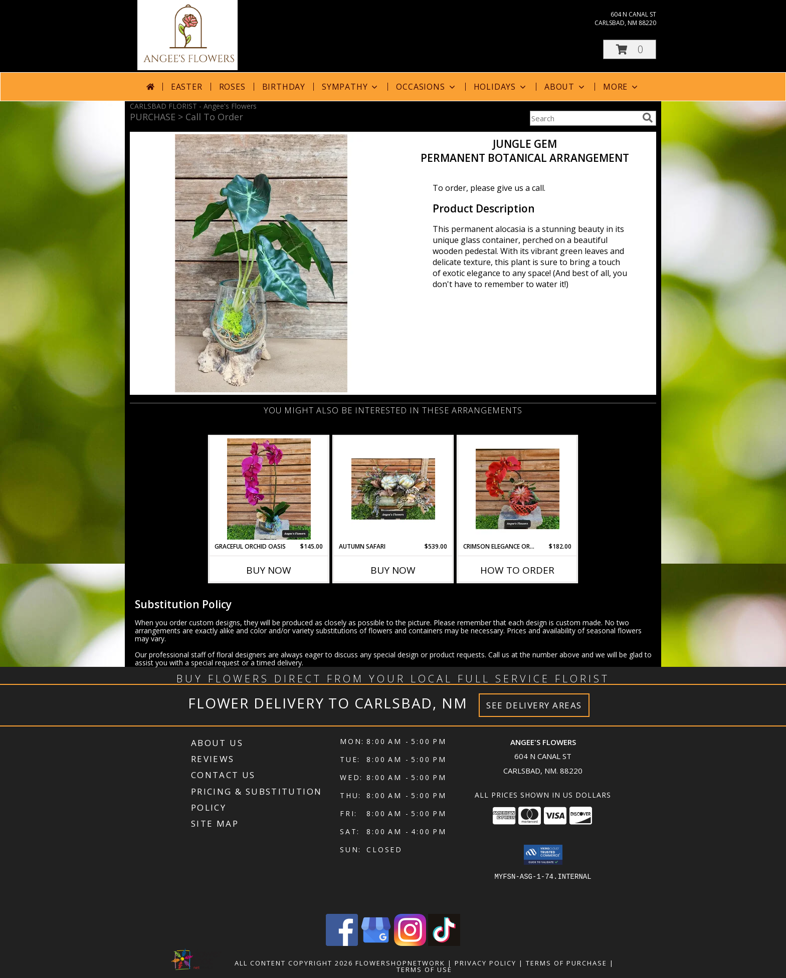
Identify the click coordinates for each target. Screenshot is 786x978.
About (565, 86)
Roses (232, 86)
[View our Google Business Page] (376, 943)
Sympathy (350, 86)
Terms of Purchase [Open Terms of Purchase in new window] (566, 962)
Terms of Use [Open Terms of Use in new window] (424, 969)
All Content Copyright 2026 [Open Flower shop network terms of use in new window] (294, 962)
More (621, 86)
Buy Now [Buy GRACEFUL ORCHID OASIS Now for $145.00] (268, 570)
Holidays (501, 86)
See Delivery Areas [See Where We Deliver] (534, 705)
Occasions (426, 86)
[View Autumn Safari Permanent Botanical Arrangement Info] (393, 489)
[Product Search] (584, 118)
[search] (648, 117)
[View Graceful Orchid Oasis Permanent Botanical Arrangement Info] (269, 489)
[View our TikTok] (444, 943)
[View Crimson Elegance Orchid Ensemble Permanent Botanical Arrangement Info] (517, 489)
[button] (629, 49)
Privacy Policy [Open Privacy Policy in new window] (485, 962)
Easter (187, 86)
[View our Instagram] (410, 943)
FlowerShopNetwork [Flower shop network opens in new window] (400, 962)
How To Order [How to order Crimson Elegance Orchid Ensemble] (517, 570)
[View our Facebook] (342, 943)
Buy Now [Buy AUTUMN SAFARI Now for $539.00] (393, 570)
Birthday (283, 86)
